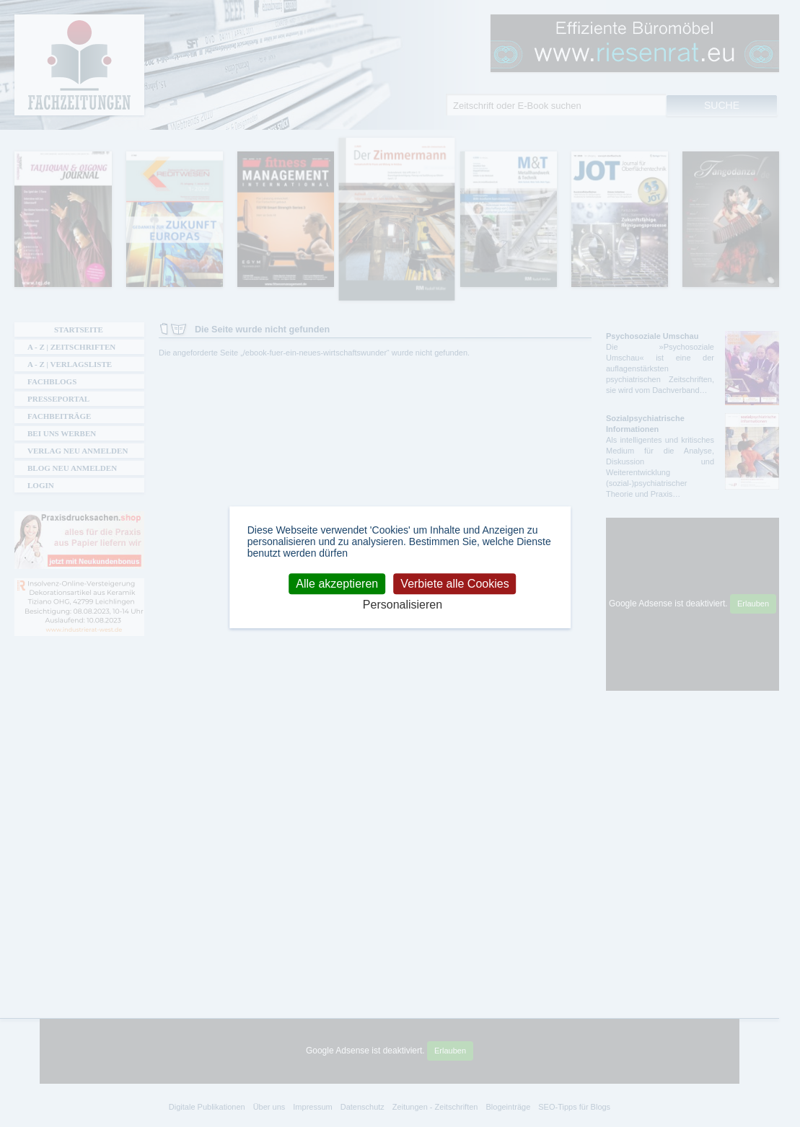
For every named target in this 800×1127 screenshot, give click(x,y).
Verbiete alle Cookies (454, 584)
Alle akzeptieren (337, 584)
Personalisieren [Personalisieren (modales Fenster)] (402, 604)
